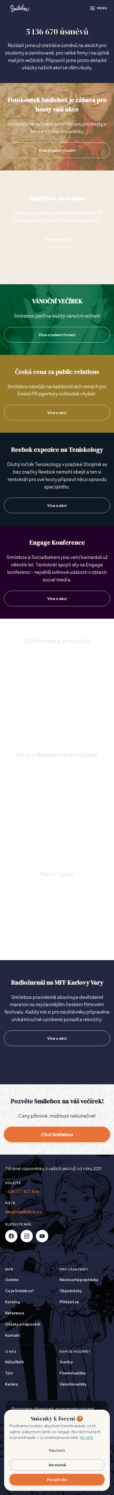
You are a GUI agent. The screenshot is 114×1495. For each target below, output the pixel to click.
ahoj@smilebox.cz (23, 1212)
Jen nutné (57, 1464)
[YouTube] (42, 1236)
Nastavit (57, 1450)
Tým (9, 1373)
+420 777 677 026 (22, 1191)
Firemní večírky (73, 1373)
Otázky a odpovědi (22, 1324)
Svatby (66, 1361)
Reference (14, 1313)
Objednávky (71, 1290)
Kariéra (11, 1384)
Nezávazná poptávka (79, 1279)
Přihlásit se (69, 1301)
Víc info (86, 1437)
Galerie (11, 1279)
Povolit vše (57, 1479)
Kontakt (12, 1335)
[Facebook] (11, 1236)
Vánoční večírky (73, 1384)
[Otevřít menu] (98, 8)
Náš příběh (14, 1361)
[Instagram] (27, 1236)
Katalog (12, 1301)
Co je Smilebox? (19, 1290)
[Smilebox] (19, 8)
